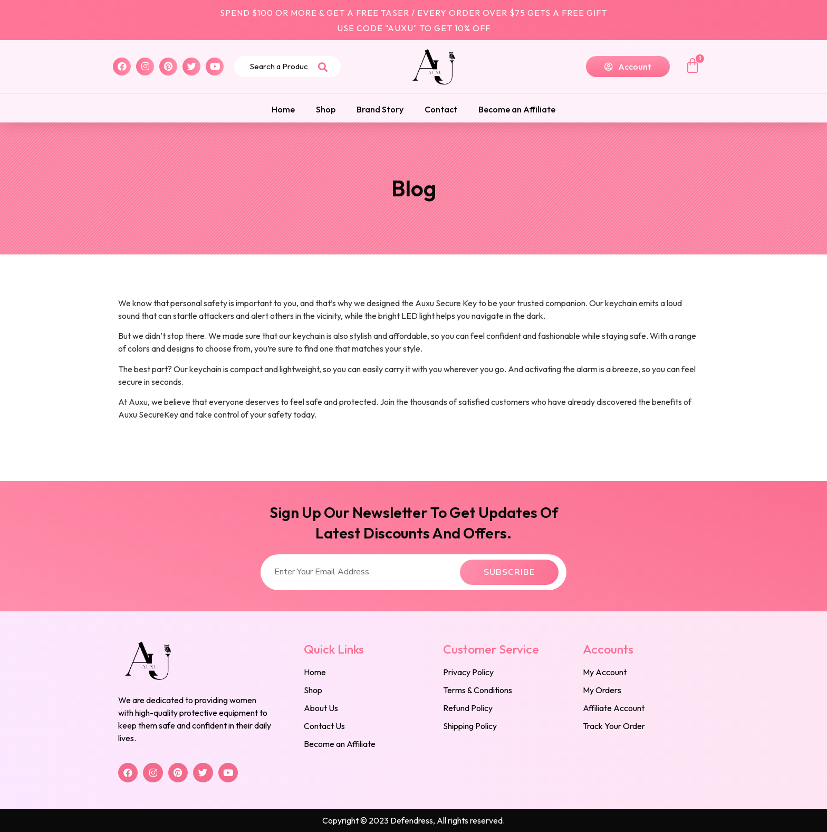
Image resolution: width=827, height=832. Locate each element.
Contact (441, 109)
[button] (628, 66)
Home (283, 109)
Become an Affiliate (516, 109)
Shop (325, 109)
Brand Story (380, 109)
